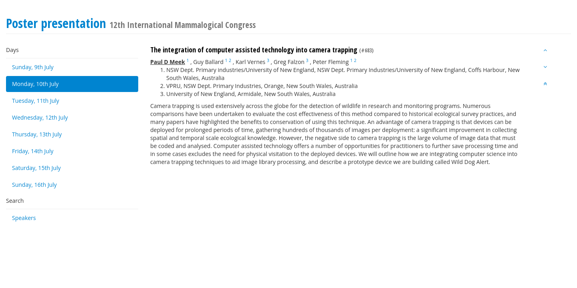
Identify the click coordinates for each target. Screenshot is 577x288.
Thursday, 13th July (37, 134)
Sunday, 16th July (34, 184)
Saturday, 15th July (36, 168)
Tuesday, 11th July (35, 100)
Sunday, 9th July (33, 67)
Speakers (24, 218)
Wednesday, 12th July (40, 117)
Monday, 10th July (35, 84)
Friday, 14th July (32, 151)
